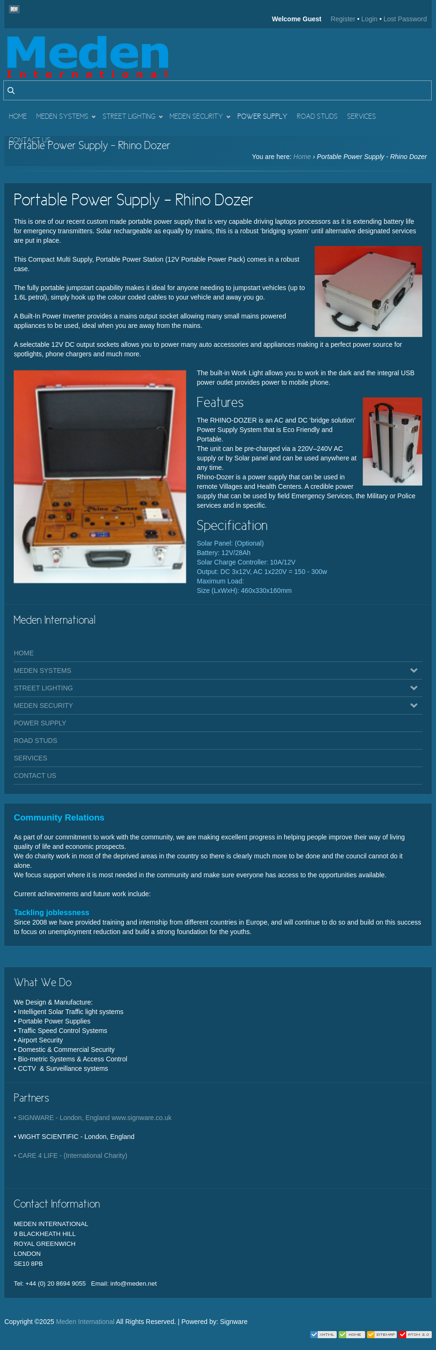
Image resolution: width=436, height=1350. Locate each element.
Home (302, 156)
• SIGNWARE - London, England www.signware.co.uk (93, 1117)
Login (369, 19)
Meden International (85, 1321)
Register (343, 19)
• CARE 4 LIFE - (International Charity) (70, 1155)
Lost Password (405, 19)
